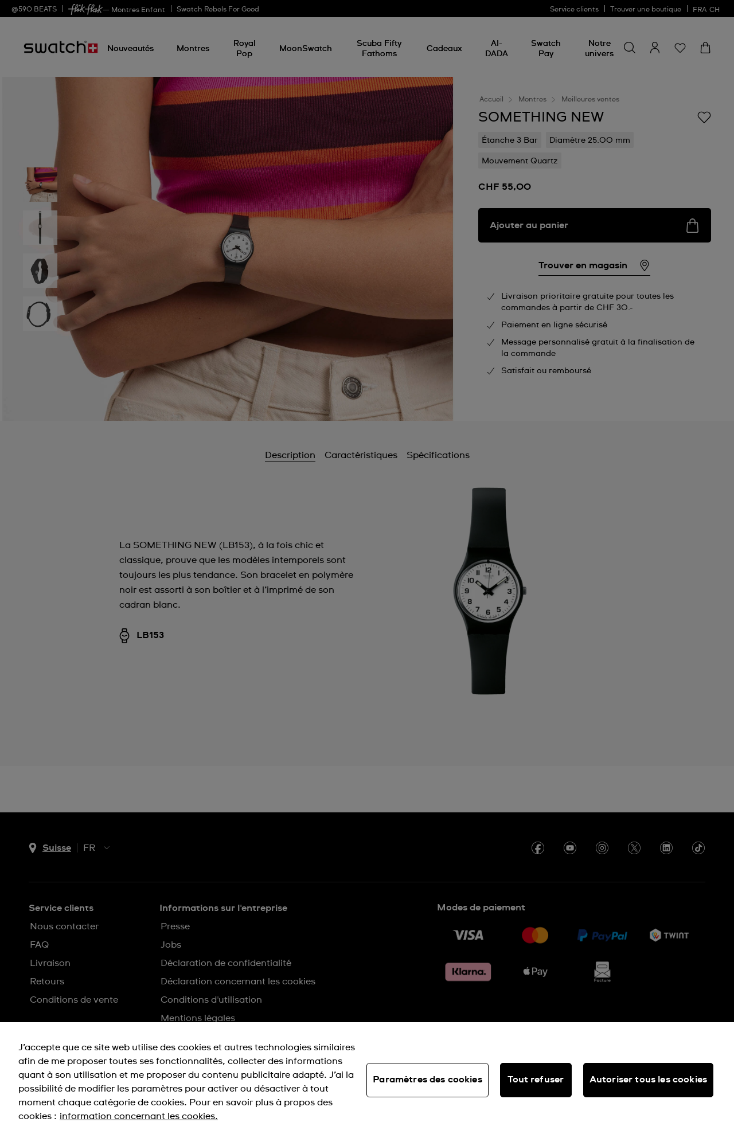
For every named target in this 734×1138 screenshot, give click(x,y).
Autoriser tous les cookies (648, 1079)
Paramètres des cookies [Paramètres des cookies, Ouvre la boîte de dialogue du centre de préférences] (427, 1079)
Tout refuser (535, 1079)
